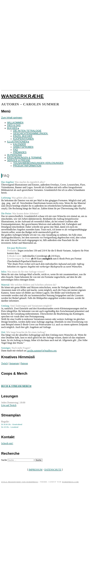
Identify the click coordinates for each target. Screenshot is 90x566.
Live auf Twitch (8, 405)
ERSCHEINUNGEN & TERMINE (24, 157)
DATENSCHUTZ (52, 469)
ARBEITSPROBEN (23, 147)
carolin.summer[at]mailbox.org (42, 350)
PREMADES (19, 152)
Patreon (24, 363)
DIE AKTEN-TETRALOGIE (27, 131)
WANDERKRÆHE (22, 96)
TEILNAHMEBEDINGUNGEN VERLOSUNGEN (38, 163)
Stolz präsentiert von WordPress (19, 482)
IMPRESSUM (35, 469)
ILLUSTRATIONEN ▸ (18, 141)
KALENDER (19, 144)
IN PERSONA (14, 155)
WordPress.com (70, 482)
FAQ (15, 149)
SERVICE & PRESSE (18, 160)
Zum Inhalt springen (11, 117)
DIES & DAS (14, 125)
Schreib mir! (7, 443)
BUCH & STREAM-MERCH (16, 386)
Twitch (4, 363)
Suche (4, 460)
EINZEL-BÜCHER (22, 136)
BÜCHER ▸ (13, 128)
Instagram (14, 363)
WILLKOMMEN (15, 122)
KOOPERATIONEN (23, 139)
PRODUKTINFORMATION (27, 165)
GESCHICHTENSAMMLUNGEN (30, 133)
